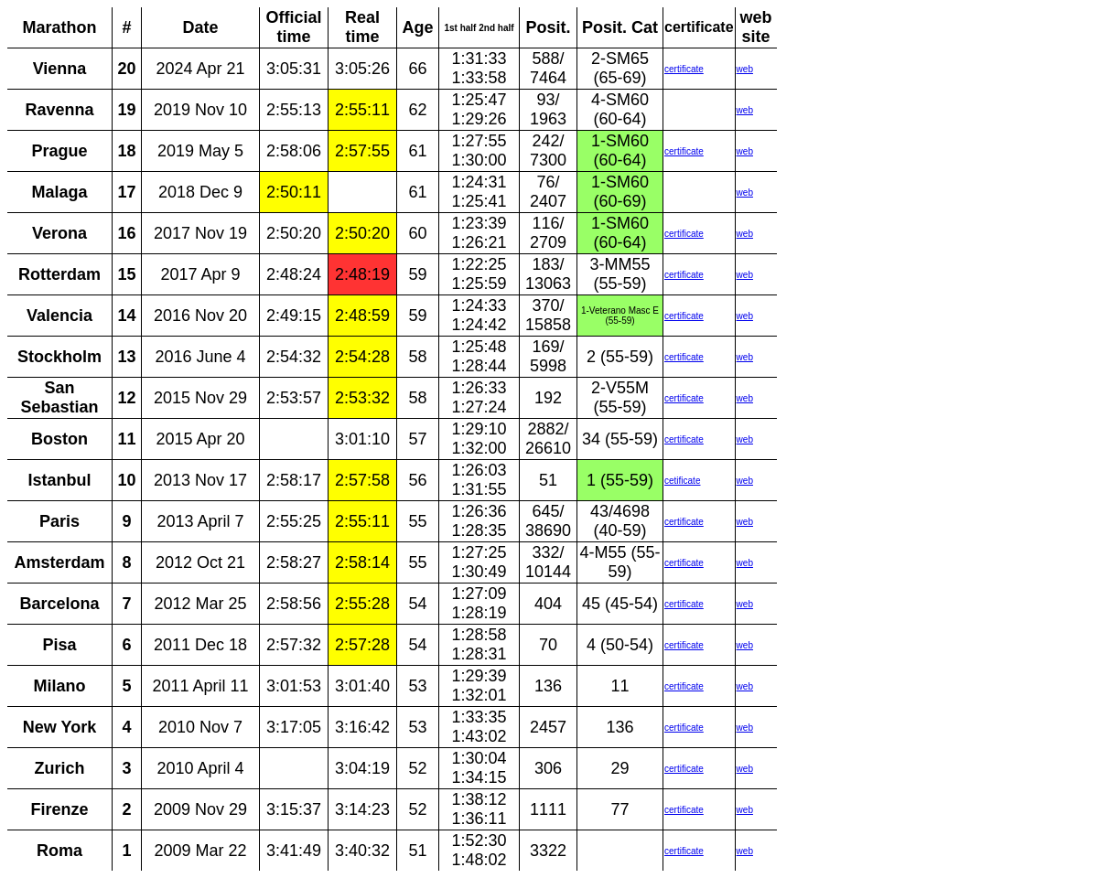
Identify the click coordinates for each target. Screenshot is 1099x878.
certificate (684, 69)
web (745, 69)
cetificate (682, 481)
